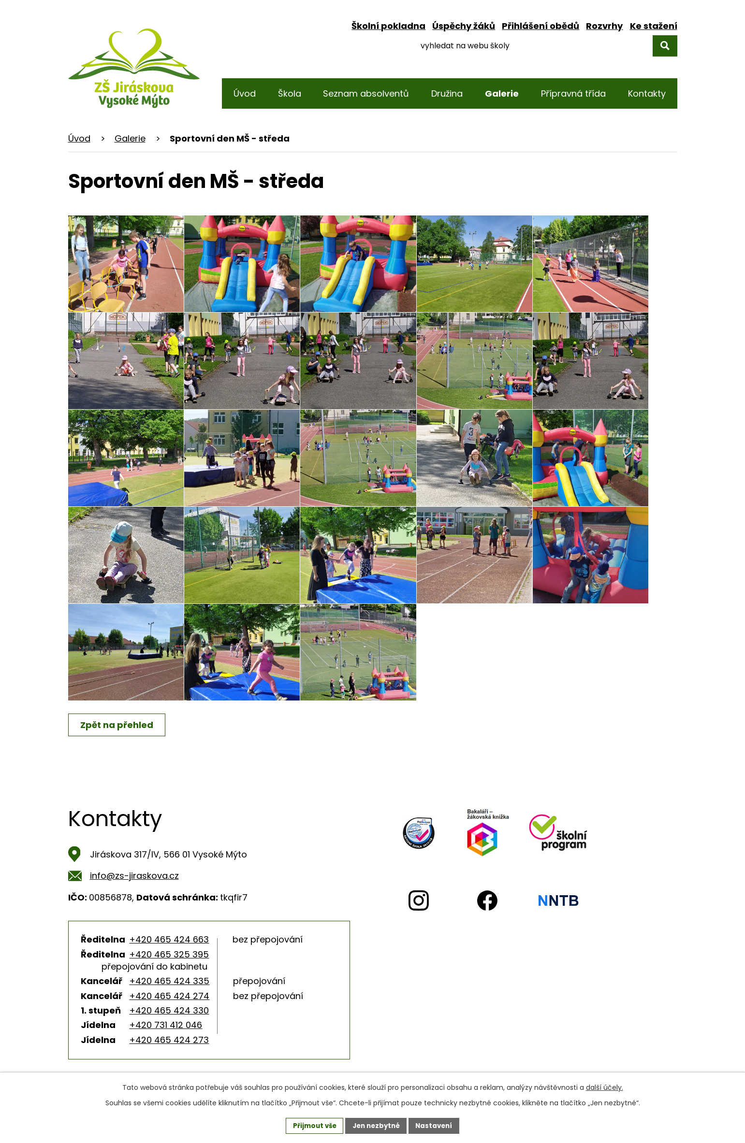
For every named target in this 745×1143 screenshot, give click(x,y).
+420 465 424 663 (169, 939)
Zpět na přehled (118, 725)
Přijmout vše (312, 1125)
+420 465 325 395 (169, 954)
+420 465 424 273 (169, 1040)
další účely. (604, 1087)
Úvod (79, 138)
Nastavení (437, 1125)
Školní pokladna (388, 26)
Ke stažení (653, 26)
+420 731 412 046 (165, 1025)
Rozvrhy (604, 26)
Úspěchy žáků (463, 26)
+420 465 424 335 (169, 981)
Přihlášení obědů (540, 26)
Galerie (130, 138)
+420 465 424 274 (169, 996)
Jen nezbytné (376, 1125)
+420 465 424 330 (169, 1010)
